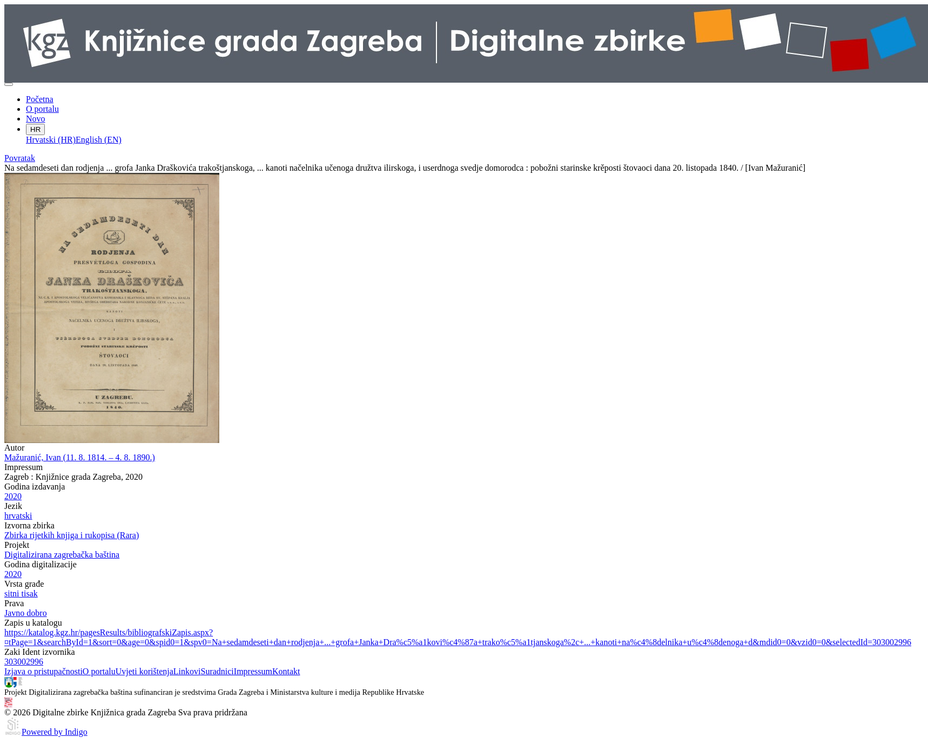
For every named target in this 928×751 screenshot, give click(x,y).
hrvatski (18, 515)
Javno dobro (25, 613)
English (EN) (99, 139)
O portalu (42, 108)
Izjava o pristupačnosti (43, 671)
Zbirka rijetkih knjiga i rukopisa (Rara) (71, 535)
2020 (13, 496)
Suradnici (216, 671)
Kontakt (286, 671)
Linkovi (187, 671)
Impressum (253, 671)
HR (35, 129)
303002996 (23, 661)
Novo (35, 118)
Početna (39, 99)
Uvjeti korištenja (144, 671)
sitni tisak (21, 593)
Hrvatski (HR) (51, 139)
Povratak (19, 158)
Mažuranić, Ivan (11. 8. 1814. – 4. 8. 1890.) (79, 457)
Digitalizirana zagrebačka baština (61, 554)
